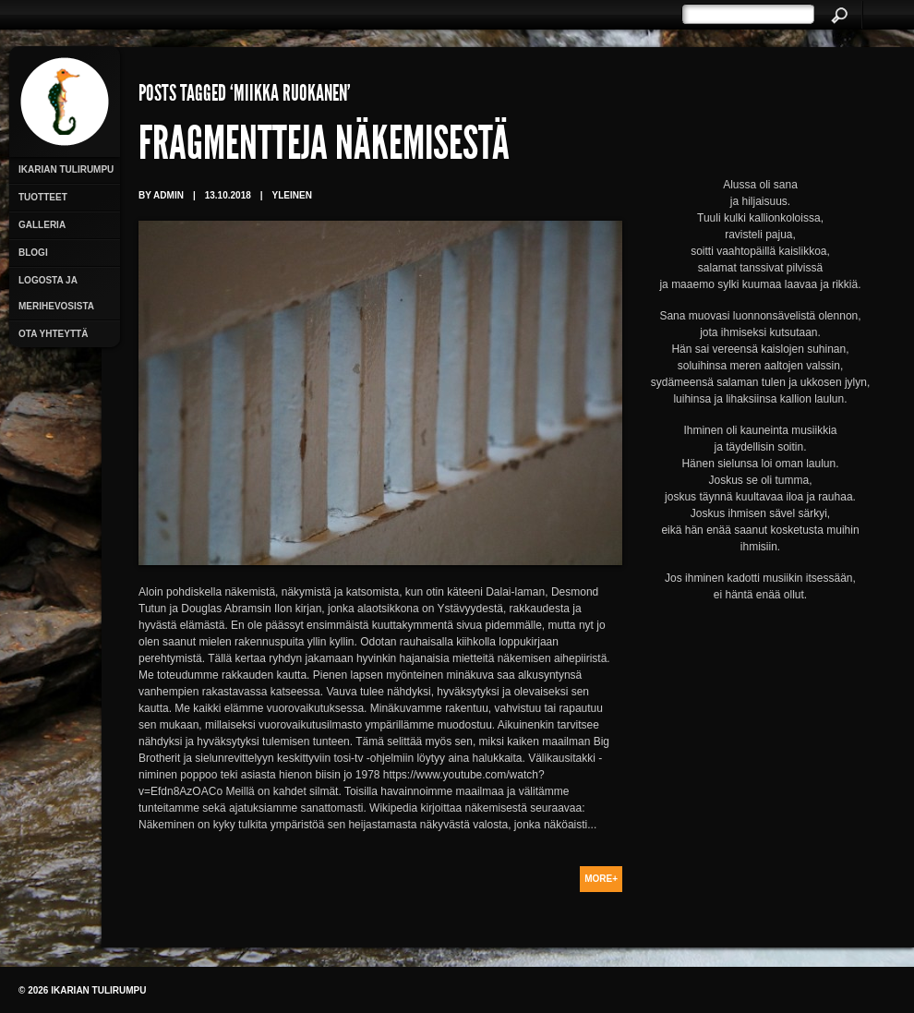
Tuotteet (42, 197)
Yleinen (292, 195)
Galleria (42, 225)
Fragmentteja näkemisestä (324, 148)
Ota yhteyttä (53, 334)
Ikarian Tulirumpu (66, 169)
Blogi (33, 252)
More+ (601, 879)
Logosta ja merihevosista (56, 293)
